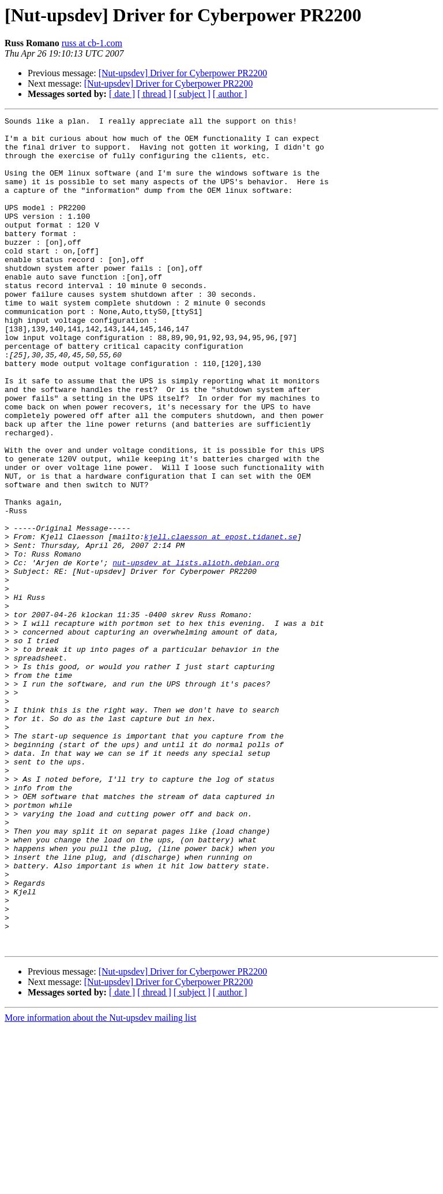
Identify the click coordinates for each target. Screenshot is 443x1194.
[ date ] (122, 94)
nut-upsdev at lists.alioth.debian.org (195, 652)
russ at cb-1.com (92, 43)
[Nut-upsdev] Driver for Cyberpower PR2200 (183, 73)
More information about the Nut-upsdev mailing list (100, 1184)
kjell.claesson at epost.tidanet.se (220, 621)
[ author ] (230, 94)
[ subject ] (192, 94)
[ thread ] (154, 94)
